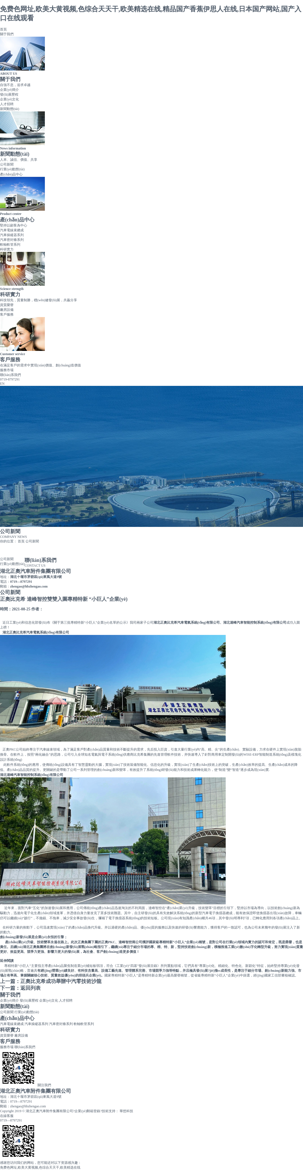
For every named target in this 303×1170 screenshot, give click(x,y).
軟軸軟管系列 (10, 245)
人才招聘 (7, 104)
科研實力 (7, 249)
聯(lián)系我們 (10, 375)
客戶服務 (7, 314)
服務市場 (7, 370)
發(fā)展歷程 (9, 94)
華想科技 (126, 1111)
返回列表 (30, 988)
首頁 (3, 29)
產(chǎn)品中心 (11, 174)
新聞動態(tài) (9, 109)
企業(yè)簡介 (9, 90)
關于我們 (7, 34)
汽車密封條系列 (12, 240)
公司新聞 (7, 164)
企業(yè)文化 (9, 99)
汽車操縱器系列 (12, 235)
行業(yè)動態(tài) (12, 169)
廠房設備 (7, 310)
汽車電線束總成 (12, 230)
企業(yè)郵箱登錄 (87, 1111)
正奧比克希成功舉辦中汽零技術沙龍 (61, 981)
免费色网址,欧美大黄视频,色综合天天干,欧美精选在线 (40, 1167)
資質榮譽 (7, 305)
